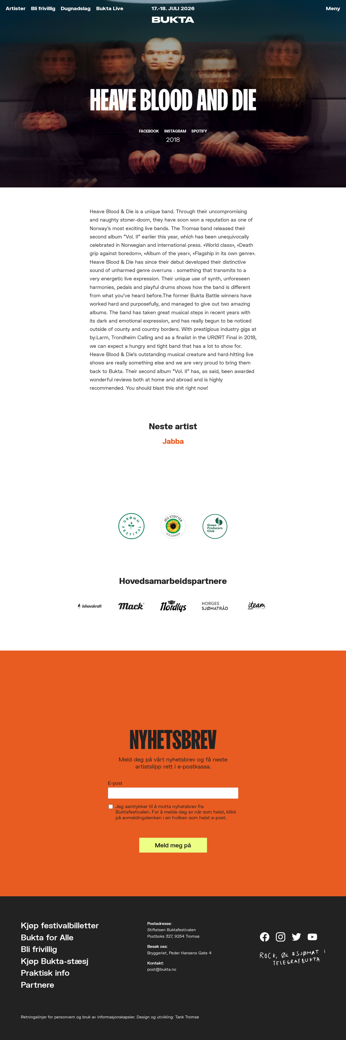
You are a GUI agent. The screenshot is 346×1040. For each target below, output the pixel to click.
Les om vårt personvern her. (141, 830)
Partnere (37, 984)
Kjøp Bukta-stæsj (54, 961)
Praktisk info (45, 973)
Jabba (173, 441)
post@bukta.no (161, 969)
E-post (115, 783)
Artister (16, 8)
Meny (333, 8)
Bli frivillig (43, 8)
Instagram (175, 131)
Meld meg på (173, 845)
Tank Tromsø (187, 1016)
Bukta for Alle (47, 937)
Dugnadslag (75, 8)
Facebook (149, 131)
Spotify (199, 131)
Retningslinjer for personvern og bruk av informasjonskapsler (77, 1016)
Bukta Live (109, 8)
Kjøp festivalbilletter (60, 925)
